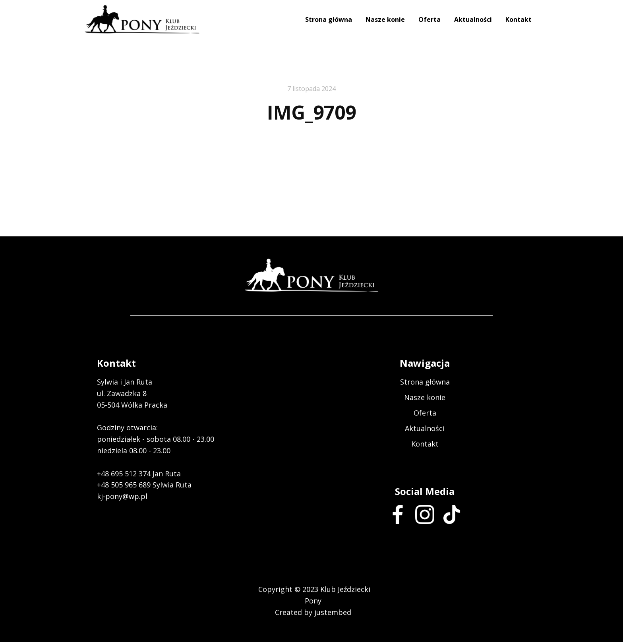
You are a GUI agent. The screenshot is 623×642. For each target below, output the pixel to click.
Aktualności (473, 19)
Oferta (429, 19)
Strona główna (328, 19)
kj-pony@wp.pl (122, 496)
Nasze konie (385, 19)
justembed (332, 612)
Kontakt (518, 19)
